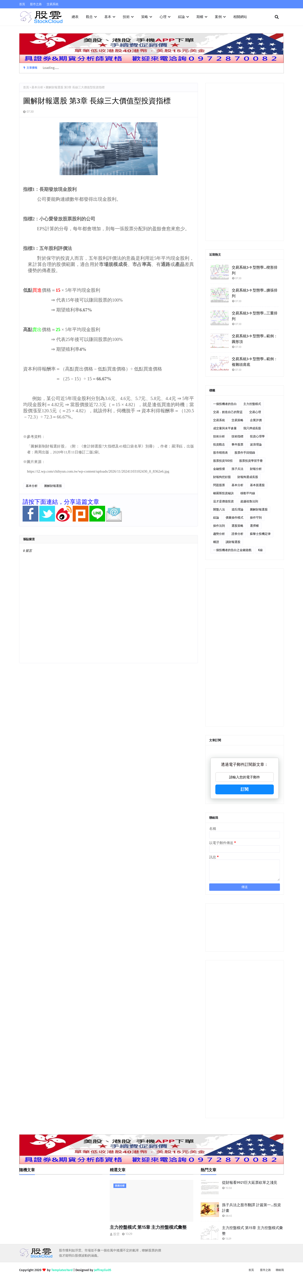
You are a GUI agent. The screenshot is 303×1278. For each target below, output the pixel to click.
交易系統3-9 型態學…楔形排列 (254, 270)
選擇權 (254, 525)
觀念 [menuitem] (89, 17)
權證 (216, 542)
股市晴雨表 (220, 452)
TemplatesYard (62, 1270)
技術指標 (237, 436)
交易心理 (255, 412)
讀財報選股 (233, 542)
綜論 (216, 517)
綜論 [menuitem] (181, 17)
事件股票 (237, 444)
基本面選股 (257, 485)
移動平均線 (247, 493)
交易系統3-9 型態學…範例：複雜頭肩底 (254, 362)
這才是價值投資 (223, 501)
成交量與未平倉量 (225, 428)
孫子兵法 (237, 469)
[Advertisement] (244, 162)
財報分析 (256, 469)
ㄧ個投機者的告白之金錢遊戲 (232, 550)
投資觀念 (219, 444)
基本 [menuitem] (107, 17)
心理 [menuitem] (163, 17)
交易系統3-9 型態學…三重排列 (254, 316)
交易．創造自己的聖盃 (228, 412)
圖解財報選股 (53, 486)
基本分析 (37, 87)
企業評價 (256, 420)
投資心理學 (257, 436)
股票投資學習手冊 (251, 460)
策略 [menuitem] (144, 17)
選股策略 (237, 525)
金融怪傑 (219, 469)
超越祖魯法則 (249, 501)
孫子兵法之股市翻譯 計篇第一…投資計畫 (251, 1208)
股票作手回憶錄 (244, 452)
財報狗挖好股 (222, 477)
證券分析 (237, 534)
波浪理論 (256, 444)
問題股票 (219, 485)
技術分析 (219, 436)
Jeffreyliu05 (102, 1270)
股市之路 (36, 4)
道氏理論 (237, 509)
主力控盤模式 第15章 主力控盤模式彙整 (148, 1227)
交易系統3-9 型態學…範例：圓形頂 (254, 339)
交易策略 (237, 420)
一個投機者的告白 (225, 404)
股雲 (116, 1234)
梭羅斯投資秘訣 (223, 493)
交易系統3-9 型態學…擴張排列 (254, 293)
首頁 (22, 4)
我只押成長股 (252, 428)
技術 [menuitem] (126, 17)
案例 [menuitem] (218, 17)
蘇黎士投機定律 (260, 534)
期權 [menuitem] (199, 17)
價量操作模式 (234, 517)
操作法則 (219, 525)
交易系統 (52, 4)
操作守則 (256, 517)
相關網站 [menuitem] (240, 17)
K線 (260, 550)
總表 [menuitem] (75, 17)
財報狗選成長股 (247, 477)
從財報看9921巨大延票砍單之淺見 (249, 1182)
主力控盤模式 (252, 404)
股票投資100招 (223, 460)
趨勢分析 (219, 534)
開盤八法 (219, 509)
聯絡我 (280, 1270)
